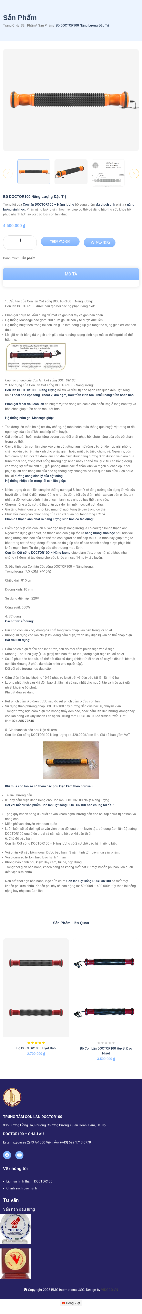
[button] (71, 301)
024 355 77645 (23, 721)
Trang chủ (10, 25)
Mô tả (71, 274)
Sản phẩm (28, 25)
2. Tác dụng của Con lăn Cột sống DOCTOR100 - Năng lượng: (49, 385)
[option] (33, 171)
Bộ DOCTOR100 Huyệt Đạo (36, 1048)
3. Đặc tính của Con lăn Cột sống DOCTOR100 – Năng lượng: (49, 566)
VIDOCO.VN (109, 1290)
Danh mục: (11, 258)
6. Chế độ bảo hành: (19, 838)
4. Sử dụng (13, 616)
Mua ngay (103, 242)
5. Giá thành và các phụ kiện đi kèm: (31, 730)
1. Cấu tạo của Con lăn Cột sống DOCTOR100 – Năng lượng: (49, 301)
